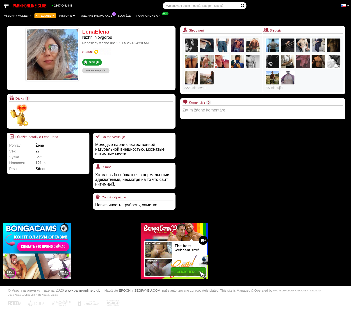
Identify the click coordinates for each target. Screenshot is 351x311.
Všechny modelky (17, 15)
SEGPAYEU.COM (147, 290)
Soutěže (124, 15)
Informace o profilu (96, 70)
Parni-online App (150, 15)
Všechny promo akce (97, 15)
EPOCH (125, 290)
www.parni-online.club (82, 290)
